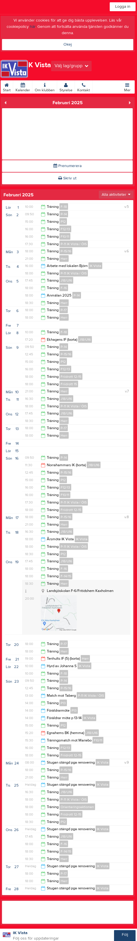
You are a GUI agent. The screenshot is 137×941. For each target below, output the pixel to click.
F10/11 (65, 236)
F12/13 (65, 229)
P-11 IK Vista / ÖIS (74, 244)
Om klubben (45, 86)
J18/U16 (66, 280)
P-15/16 (66, 251)
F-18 (64, 206)
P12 (63, 221)
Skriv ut (67, 178)
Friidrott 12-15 (71, 376)
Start (7, 86)
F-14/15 (66, 576)
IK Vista (95, 266)
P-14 (64, 214)
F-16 (64, 288)
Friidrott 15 (69, 384)
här (32, 26)
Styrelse (65, 86)
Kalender (23, 86)
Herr (64, 258)
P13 (63, 703)
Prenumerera (67, 166)
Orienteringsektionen (77, 807)
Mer (127, 86)
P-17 (64, 310)
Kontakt (83, 86)
